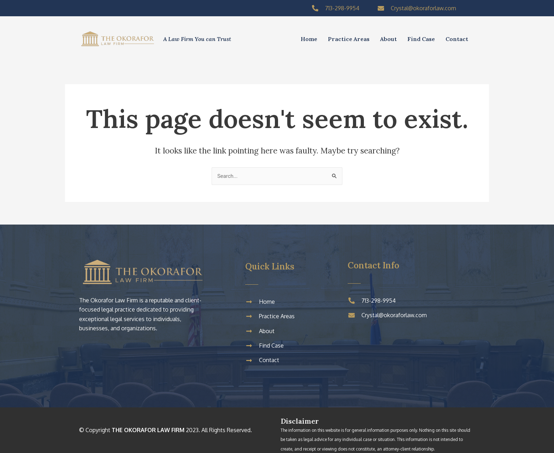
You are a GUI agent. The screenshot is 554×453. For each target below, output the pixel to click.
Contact (457, 38)
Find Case (421, 38)
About (388, 38)
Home (309, 38)
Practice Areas (349, 38)
